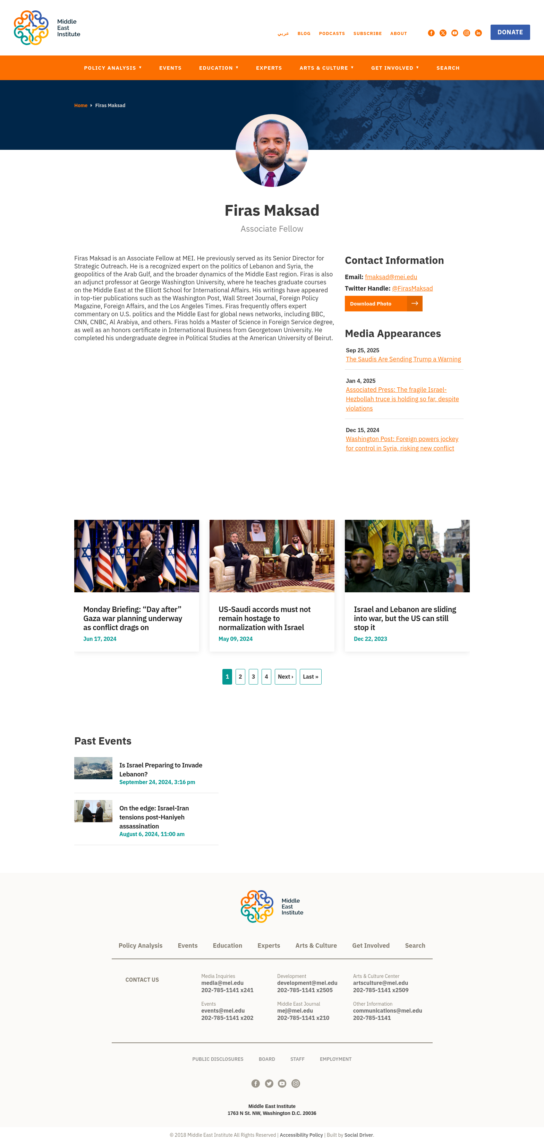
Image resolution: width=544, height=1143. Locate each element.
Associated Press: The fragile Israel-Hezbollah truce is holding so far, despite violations (402, 399)
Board (267, 1058)
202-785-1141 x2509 (381, 990)
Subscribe (368, 33)
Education (217, 68)
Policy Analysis (111, 68)
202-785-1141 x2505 (305, 990)
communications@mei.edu (387, 1010)
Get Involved (393, 68)
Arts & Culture (324, 68)
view (136, 586)
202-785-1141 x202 (227, 1017)
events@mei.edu (223, 1010)
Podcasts (332, 33)
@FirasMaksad (412, 288)
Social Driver (359, 1135)
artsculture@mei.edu (380, 982)
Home (80, 105)
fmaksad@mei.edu (391, 277)
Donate (510, 32)
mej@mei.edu (295, 1010)
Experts (269, 68)
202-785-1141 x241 (227, 990)
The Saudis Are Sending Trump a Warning (403, 359)
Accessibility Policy (301, 1135)
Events (170, 68)
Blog (304, 33)
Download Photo (373, 303)
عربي (283, 33)
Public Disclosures (218, 1058)
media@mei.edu (222, 982)
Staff (297, 1058)
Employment (336, 1058)
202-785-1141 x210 (303, 1017)
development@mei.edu (307, 982)
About (398, 33)
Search (448, 68)
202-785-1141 (372, 1017)
